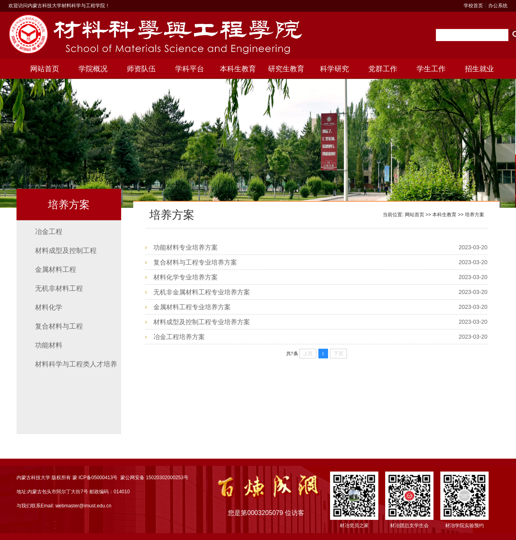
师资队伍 (141, 69)
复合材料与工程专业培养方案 (195, 262)
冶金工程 (48, 232)
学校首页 (473, 5)
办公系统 (498, 5)
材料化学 (48, 307)
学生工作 (431, 69)
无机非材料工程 (59, 288)
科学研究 (334, 69)
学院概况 (92, 69)
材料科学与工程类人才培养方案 (76, 367)
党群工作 (382, 69)
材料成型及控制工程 (66, 250)
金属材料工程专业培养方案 (192, 307)
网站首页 (44, 69)
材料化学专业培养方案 (185, 277)
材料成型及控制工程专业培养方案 (201, 322)
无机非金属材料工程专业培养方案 (201, 292)
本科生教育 (238, 69)
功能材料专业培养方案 (185, 247)
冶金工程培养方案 (179, 336)
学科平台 (189, 69)
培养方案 (474, 214)
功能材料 (48, 345)
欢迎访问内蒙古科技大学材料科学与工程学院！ (59, 5)
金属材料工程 (55, 269)
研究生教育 (286, 69)
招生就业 (479, 69)
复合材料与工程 (59, 326)
